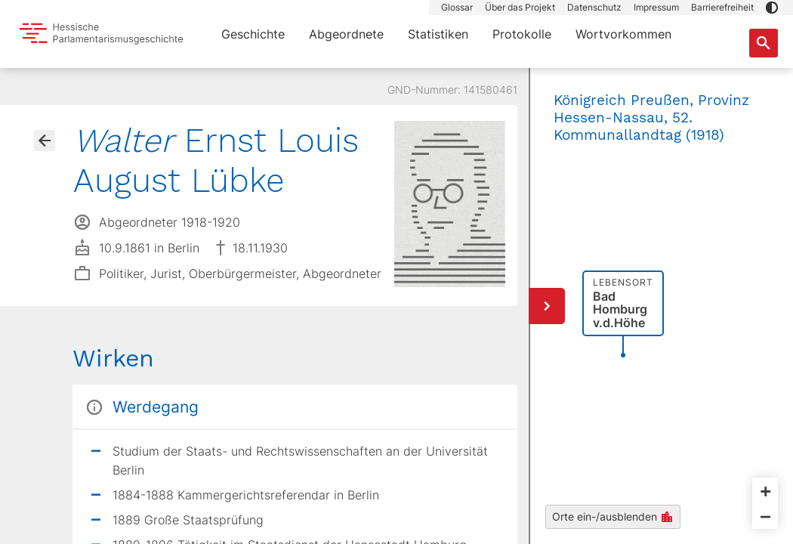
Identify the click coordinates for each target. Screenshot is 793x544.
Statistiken (438, 34)
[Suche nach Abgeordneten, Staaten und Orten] (763, 43)
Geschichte (253, 34)
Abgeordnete (346, 34)
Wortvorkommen (623, 34)
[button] (772, 8)
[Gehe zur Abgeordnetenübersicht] (44, 140)
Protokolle (521, 34)
